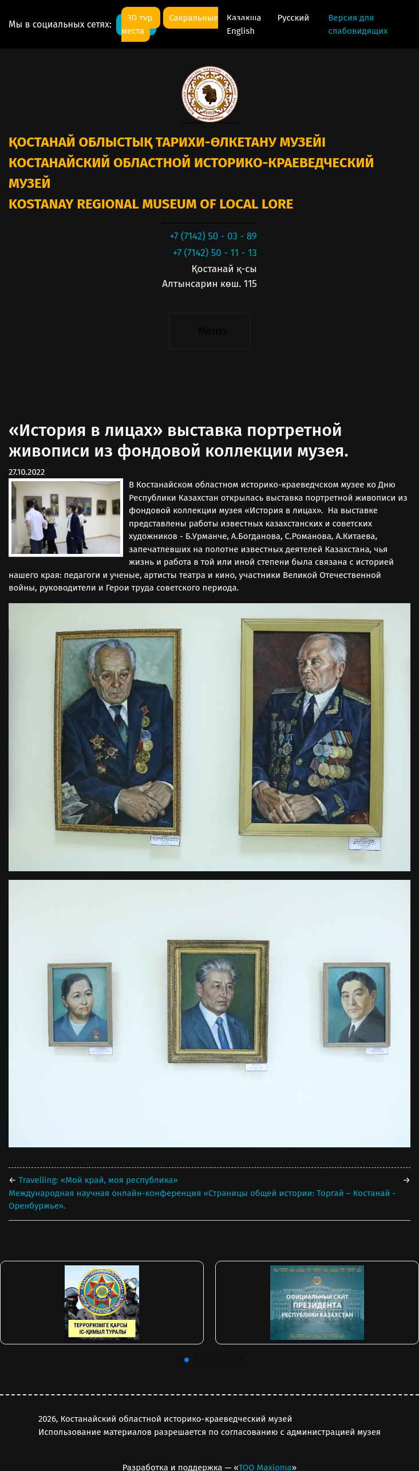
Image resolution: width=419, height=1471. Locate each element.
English (241, 31)
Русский (294, 18)
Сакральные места (169, 24)
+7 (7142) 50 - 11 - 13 (215, 253)
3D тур (141, 18)
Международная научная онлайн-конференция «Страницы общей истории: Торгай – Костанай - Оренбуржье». (202, 1200)
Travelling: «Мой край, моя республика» (97, 1180)
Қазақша (245, 18)
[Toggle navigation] (209, 330)
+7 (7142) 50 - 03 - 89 (212, 236)
